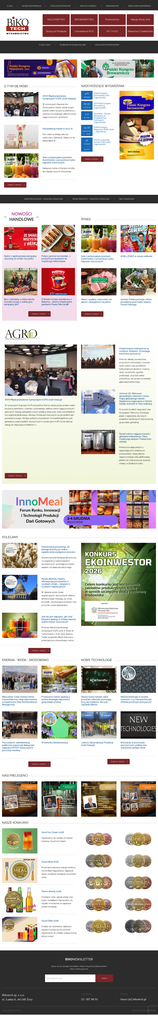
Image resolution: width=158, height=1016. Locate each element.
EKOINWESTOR (112, 6)
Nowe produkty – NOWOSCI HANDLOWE (91, 200)
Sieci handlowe (126, 200)
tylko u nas (44, 46)
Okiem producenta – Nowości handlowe (43, 200)
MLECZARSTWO (56, 20)
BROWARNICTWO (84, 20)
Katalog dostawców (60, 6)
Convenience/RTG (84, 31)
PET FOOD (112, 31)
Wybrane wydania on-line (73, 46)
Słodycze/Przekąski (56, 31)
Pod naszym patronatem (107, 46)
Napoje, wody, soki (140, 20)
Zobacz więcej (14, 186)
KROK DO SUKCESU (88, 6)
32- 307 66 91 (89, 1000)
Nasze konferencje (31, 6)
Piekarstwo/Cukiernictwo (140, 31)
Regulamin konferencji (139, 6)
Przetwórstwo (112, 20)
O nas (10, 6)
